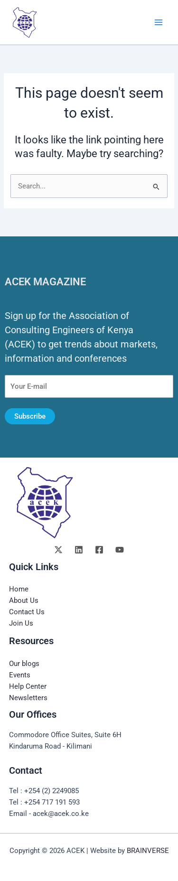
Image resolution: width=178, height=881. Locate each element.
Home (18, 589)
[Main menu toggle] (159, 22)
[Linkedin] (79, 549)
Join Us (21, 623)
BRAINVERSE (148, 850)
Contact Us (27, 612)
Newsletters (28, 698)
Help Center (28, 686)
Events (19, 675)
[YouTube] (119, 549)
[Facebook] (99, 549)
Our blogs (24, 663)
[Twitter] (58, 549)
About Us (23, 600)
